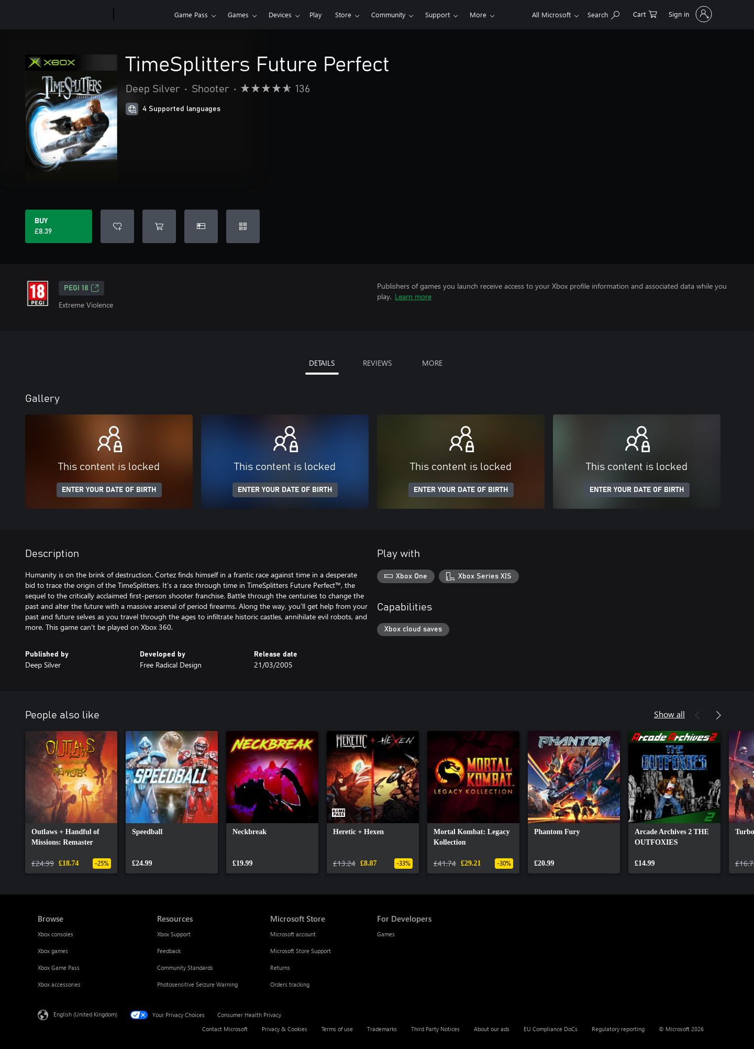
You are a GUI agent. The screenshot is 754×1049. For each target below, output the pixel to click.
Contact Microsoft (225, 1028)
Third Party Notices (435, 1028)
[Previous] (697, 715)
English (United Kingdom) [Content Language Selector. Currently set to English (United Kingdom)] (85, 1014)
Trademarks (382, 1028)
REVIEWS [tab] (377, 363)
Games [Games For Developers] (386, 934)
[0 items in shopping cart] (645, 13)
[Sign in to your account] (689, 14)
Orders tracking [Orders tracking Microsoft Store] (289, 984)
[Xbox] (143, 15)
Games (238, 14)
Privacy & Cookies (284, 1028)
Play (315, 14)
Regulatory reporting (618, 1028)
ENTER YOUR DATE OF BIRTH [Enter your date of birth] (109, 490)
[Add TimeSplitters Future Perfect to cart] (159, 226)
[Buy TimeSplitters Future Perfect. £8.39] (58, 226)
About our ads (491, 1028)
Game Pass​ (191, 14)
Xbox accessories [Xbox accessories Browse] (59, 984)
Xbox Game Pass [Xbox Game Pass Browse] (59, 967)
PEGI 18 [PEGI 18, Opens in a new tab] (81, 288)
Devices (280, 14)
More (478, 14)
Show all (669, 713)
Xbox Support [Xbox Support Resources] (174, 934)
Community (388, 14)
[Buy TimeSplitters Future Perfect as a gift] (201, 226)
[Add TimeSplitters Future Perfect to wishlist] (117, 226)
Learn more (413, 296)
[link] (71, 802)
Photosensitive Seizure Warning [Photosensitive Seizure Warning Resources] (197, 984)
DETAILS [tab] (322, 363)
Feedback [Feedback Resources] (169, 950)
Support (437, 14)
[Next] (718, 715)
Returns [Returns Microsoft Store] (280, 967)
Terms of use (337, 1028)
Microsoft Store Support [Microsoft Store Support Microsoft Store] (300, 950)
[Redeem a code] (243, 226)
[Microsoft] (73, 15)
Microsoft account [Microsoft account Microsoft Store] (293, 934)
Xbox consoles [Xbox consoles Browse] (55, 934)
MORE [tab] (432, 363)
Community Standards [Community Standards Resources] (185, 967)
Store (343, 14)
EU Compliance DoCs (551, 1028)
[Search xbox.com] (603, 13)
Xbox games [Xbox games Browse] (53, 950)
